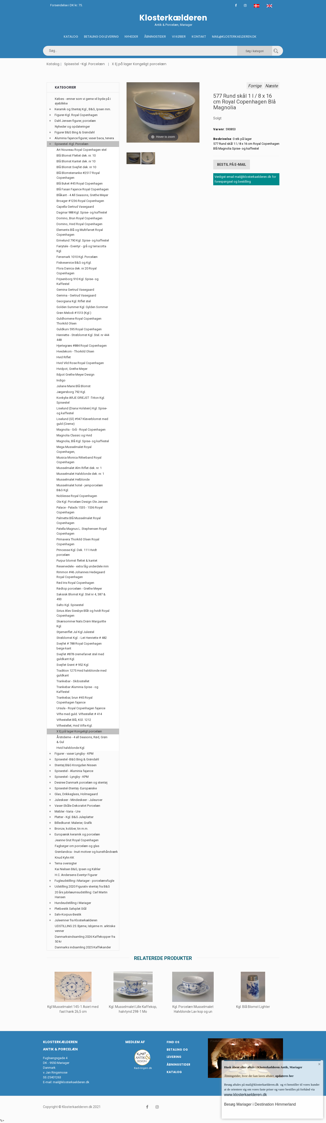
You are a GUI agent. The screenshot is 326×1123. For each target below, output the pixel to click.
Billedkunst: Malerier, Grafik (73, 823)
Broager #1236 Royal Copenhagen (80, 201)
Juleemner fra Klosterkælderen (76, 920)
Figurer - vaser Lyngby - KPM (74, 753)
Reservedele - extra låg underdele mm (83, 566)
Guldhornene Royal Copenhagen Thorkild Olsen (79, 321)
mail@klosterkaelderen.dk (71, 1082)
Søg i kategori (255, 51)
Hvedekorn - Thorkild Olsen (75, 351)
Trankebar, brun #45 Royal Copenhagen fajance (74, 700)
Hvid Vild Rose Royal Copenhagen (80, 363)
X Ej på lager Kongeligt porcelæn (139, 64)
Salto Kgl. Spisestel (70, 605)
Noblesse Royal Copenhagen (77, 496)
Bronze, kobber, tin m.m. (71, 828)
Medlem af (135, 1042)
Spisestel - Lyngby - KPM (72, 777)
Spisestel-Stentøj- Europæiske (76, 788)
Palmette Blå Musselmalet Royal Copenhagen (79, 520)
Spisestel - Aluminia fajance (74, 771)
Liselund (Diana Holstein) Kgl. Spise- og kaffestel (82, 410)
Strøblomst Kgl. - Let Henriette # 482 (82, 638)
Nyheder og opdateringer (72, 126)
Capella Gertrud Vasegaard (75, 206)
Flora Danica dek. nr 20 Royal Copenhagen (77, 271)
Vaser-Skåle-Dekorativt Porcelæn (77, 805)
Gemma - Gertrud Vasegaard (76, 295)
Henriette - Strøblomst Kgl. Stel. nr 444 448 (83, 337)
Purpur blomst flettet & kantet (77, 560)
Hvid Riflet (64, 357)
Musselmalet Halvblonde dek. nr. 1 (80, 473)
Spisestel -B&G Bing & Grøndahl (77, 759)
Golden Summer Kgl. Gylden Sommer (82, 307)
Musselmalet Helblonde (73, 479)
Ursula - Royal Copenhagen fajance (81, 708)
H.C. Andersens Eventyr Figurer (76, 875)
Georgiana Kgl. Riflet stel (74, 301)
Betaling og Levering (101, 36)
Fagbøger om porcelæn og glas (77, 846)
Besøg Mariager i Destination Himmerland (260, 1104)
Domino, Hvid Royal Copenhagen (79, 224)
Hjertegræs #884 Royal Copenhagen (82, 345)
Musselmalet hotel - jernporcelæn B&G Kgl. (80, 487)
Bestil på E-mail (231, 164)
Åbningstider (155, 36)
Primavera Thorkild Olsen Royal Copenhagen (78, 541)
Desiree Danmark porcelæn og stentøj (81, 782)
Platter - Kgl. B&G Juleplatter (74, 817)
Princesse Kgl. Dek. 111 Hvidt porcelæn (77, 552)
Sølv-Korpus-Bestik (68, 914)
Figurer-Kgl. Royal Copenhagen (76, 115)
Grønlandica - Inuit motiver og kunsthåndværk (86, 852)
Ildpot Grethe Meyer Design (75, 374)
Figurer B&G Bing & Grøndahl (75, 132)
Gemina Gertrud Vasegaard (75, 289)
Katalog (71, 36)
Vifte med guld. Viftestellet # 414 (79, 714)
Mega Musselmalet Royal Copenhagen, (74, 449)
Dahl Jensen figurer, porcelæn (75, 121)
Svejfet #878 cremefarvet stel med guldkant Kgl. (80, 656)
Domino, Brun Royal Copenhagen (79, 218)
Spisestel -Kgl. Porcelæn (84, 64)
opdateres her (284, 1076)
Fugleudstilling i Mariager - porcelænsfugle (84, 880)
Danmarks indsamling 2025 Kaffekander (83, 947)
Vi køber (179, 36)
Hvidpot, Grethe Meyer (72, 369)
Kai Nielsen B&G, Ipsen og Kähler (77, 869)
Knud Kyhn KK (64, 857)
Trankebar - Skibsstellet (73, 681)
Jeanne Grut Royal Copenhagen (77, 840)
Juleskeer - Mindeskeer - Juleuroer (78, 800)
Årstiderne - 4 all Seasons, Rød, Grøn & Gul (82, 739)
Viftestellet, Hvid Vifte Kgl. (74, 725)
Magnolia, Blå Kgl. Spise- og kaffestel (83, 441)
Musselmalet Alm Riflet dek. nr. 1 (79, 468)
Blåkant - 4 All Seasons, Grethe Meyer (82, 195)
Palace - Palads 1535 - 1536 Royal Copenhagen (80, 510)
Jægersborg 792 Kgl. (71, 392)
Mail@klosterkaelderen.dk (234, 36)
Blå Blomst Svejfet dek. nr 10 (76, 167)
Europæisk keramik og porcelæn (77, 834)
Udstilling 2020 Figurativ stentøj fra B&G (82, 886)
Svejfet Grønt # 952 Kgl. (73, 665)
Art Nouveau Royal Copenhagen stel (81, 150)
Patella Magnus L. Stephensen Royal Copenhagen (82, 531)
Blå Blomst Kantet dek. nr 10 (76, 161)
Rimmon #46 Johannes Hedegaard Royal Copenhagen (81, 574)
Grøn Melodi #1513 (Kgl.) (74, 313)
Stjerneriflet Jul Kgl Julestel (75, 632)
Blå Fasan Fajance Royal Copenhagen (83, 189)
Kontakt (199, 36)
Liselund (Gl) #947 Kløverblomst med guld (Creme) (82, 421)
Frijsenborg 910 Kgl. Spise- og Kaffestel (78, 281)
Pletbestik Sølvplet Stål (70, 908)
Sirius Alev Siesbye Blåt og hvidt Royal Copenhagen (83, 613)
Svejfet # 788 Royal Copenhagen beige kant (79, 646)
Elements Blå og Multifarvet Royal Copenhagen (80, 232)
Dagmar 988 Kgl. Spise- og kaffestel (82, 212)
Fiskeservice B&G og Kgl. (74, 262)
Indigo (61, 380)
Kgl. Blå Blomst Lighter (253, 1007)
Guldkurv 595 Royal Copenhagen (79, 329)
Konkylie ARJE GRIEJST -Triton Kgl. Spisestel (81, 400)
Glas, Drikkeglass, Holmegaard (76, 794)
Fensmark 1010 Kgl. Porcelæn (77, 257)
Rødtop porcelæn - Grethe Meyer (79, 588)
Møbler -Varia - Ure (67, 811)
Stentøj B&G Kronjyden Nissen (76, 765)
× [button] (319, 1064)
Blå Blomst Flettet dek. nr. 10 (76, 155)
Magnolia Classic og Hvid (74, 435)
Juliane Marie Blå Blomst (74, 386)
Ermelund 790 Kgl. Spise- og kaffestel (83, 240)
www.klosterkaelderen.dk (245, 1095)
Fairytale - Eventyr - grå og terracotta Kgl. (81, 248)
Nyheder (131, 36)
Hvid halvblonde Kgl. (71, 748)
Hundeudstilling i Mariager (73, 903)
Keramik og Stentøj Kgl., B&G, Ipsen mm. (83, 109)
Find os (173, 1042)
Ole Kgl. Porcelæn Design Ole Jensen (82, 501)
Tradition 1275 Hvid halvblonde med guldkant (81, 673)
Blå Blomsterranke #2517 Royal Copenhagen (78, 175)
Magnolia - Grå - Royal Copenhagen (81, 429)
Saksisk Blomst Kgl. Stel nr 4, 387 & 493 (81, 597)
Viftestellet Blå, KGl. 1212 (74, 720)
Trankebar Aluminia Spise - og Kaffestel (77, 689)
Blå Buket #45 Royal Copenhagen (80, 183)
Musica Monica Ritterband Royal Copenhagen (79, 460)
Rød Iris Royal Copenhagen (75, 583)
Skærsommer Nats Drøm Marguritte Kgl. (81, 624)
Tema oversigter (66, 863)
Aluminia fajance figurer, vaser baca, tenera (84, 138)
